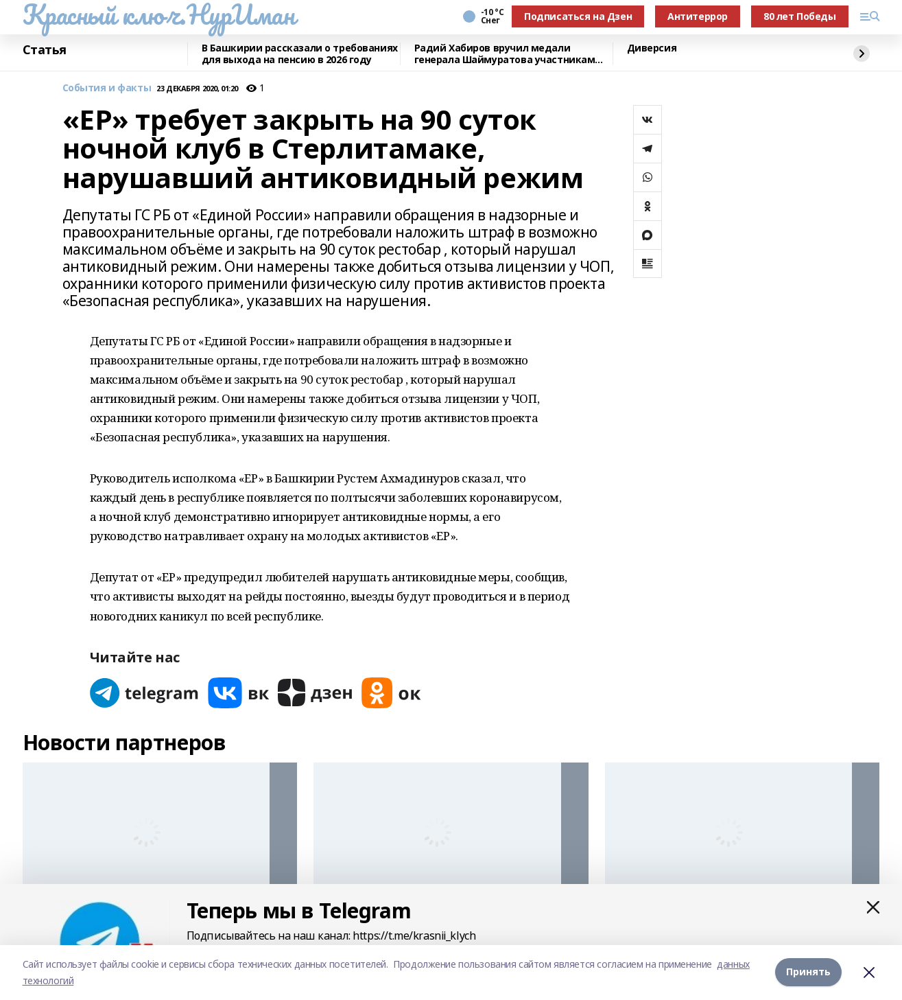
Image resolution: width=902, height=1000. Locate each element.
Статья (45, 50)
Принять (808, 972)
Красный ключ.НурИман (159, 14)
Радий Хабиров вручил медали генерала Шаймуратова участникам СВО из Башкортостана (504, 54)
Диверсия (652, 48)
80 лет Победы (799, 16)
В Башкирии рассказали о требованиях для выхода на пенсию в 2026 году (300, 54)
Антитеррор (697, 16)
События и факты (107, 88)
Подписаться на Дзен (578, 16)
